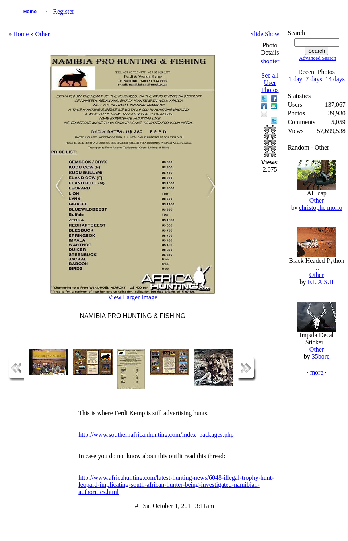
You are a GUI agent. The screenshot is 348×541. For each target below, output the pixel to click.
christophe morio (320, 207)
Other (42, 34)
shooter (270, 61)
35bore (320, 356)
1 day (295, 79)
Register (63, 11)
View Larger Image (132, 297)
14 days (335, 79)
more (316, 372)
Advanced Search (317, 58)
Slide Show (264, 34)
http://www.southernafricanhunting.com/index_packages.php (155, 434)
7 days (313, 79)
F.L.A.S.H (320, 282)
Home (30, 11)
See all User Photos (270, 82)
